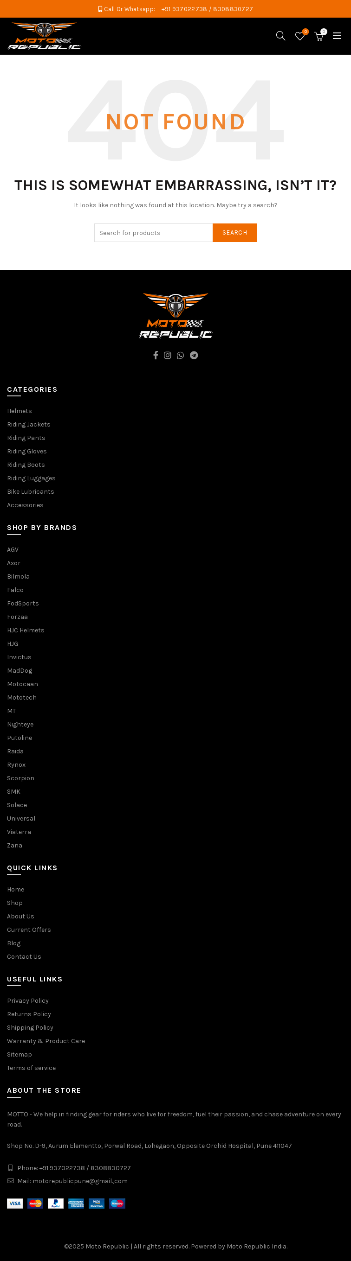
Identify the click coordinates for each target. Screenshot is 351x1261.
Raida (15, 751)
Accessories (25, 505)
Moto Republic (107, 1246)
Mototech (22, 697)
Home (15, 889)
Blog (13, 943)
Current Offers (29, 930)
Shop (15, 903)
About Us (20, 916)
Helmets (19, 411)
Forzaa (17, 617)
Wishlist (304, 32)
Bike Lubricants (30, 492)
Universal (21, 818)
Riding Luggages (31, 478)
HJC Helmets (26, 630)
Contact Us (24, 957)
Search (234, 232)
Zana (14, 845)
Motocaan (22, 684)
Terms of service (31, 1068)
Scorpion (20, 778)
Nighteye (20, 724)
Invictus (19, 657)
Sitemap (19, 1054)
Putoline (19, 738)
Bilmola (18, 576)
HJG (12, 644)
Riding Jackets (29, 424)
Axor (13, 563)
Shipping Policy (30, 1028)
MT (11, 711)
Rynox (16, 765)
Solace (17, 805)
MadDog (19, 671)
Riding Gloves (27, 451)
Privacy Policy (28, 1001)
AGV (13, 550)
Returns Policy (29, 1014)
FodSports (23, 603)
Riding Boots (26, 465)
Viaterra (19, 832)
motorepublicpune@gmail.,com (80, 1181)
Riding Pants (26, 438)
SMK (13, 792)
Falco (15, 590)
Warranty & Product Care (46, 1041)
